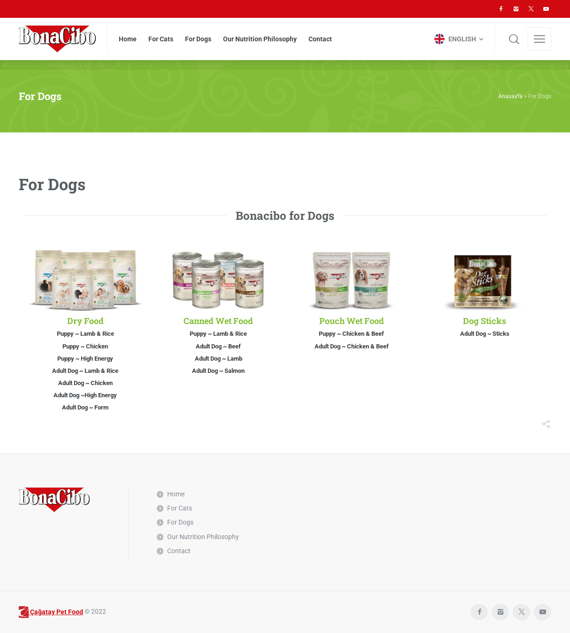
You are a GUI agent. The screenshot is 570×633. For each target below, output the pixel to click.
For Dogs (180, 522)
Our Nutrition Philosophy (203, 536)
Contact (179, 551)
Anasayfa (510, 96)
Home (176, 494)
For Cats (179, 508)
